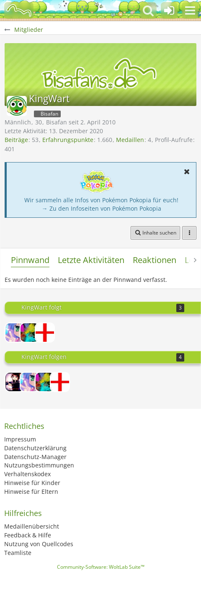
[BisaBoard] (19, 10)
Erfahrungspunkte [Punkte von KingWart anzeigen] (67, 140)
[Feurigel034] (30, 333)
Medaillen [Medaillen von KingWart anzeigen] (130, 140)
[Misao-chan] (15, 333)
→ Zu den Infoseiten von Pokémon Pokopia (101, 208)
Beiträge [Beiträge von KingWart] (16, 140)
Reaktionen (154, 260)
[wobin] (45, 333)
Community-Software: (100, 566)
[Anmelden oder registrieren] (169, 10)
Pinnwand (30, 260)
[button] (190, 10)
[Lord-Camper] (15, 382)
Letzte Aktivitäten (91, 260)
